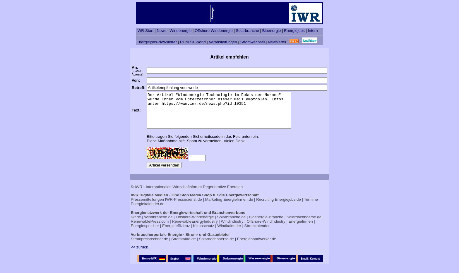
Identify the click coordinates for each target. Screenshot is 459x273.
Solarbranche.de (231, 224)
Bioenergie (271, 30)
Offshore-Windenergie (195, 224)
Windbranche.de (158, 224)
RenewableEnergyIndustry (194, 228)
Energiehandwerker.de (256, 246)
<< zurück (139, 254)
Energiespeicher (145, 233)
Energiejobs (294, 30)
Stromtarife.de (183, 246)
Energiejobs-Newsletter (156, 42)
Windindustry (232, 228)
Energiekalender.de (148, 211)
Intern (313, 30)
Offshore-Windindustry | (266, 228)
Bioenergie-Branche (266, 224)
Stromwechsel (252, 42)
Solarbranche (247, 30)
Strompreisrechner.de (149, 246)
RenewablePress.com (150, 228)
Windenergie (181, 30)
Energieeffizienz (176, 233)
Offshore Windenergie (213, 30)
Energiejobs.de (288, 206)
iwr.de (136, 224)
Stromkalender (257, 233)
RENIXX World (193, 42)
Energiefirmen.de (238, 206)
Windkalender (229, 233)
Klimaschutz (203, 233)
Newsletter (277, 42)
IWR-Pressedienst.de (183, 206)
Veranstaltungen (223, 42)
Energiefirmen (301, 228)
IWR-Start (145, 30)
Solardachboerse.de (304, 224)
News (161, 30)
